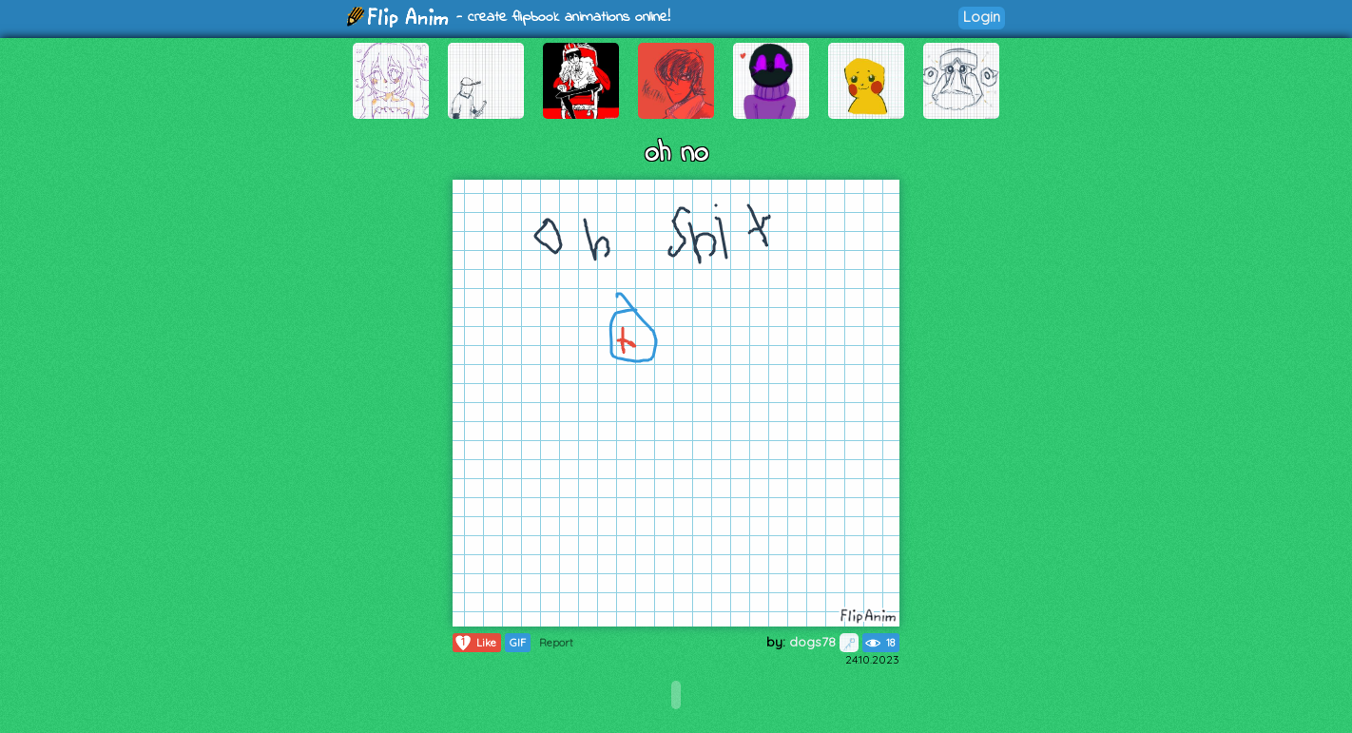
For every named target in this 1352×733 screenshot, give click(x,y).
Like (475, 642)
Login (981, 17)
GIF (518, 642)
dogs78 (824, 641)
